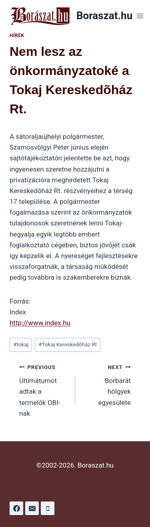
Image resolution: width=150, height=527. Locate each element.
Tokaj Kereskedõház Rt (67, 344)
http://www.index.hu (40, 323)
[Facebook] (16, 508)
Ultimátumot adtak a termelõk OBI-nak (43, 389)
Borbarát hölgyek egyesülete (106, 384)
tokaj (20, 344)
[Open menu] (139, 16)
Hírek (17, 35)
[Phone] (47, 508)
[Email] (32, 508)
